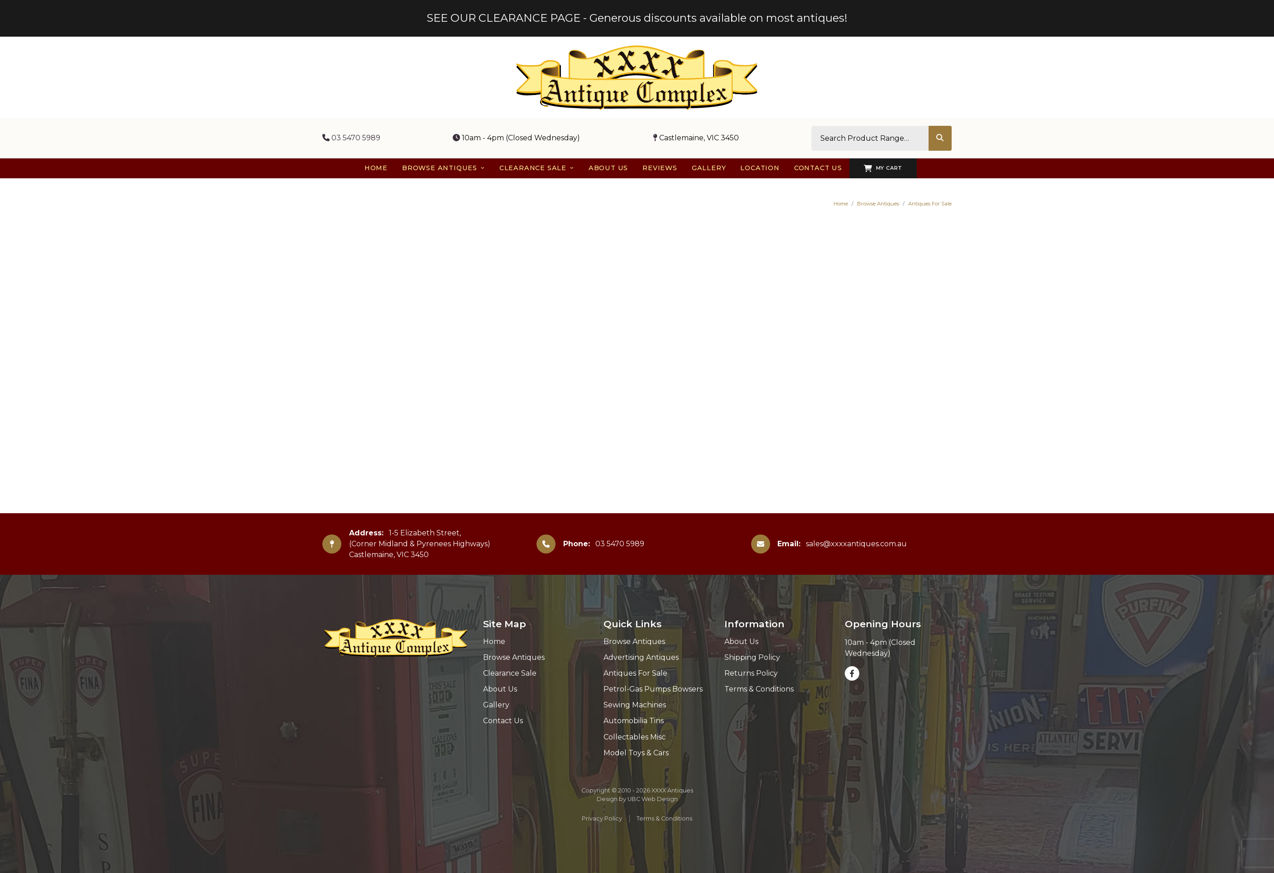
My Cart (883, 168)
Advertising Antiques (641, 657)
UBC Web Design (652, 799)
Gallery (496, 705)
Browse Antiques (878, 203)
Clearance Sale (509, 673)
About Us (500, 689)
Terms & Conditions (759, 689)
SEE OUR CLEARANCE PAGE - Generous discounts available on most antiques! (637, 17)
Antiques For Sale (930, 203)
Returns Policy (751, 673)
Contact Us (503, 720)
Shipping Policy (752, 657)
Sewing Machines (634, 705)
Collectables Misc (634, 737)
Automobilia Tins (633, 720)
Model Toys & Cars (636, 753)
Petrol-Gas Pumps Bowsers (653, 689)
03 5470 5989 (351, 138)
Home (840, 203)
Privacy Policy (602, 818)
